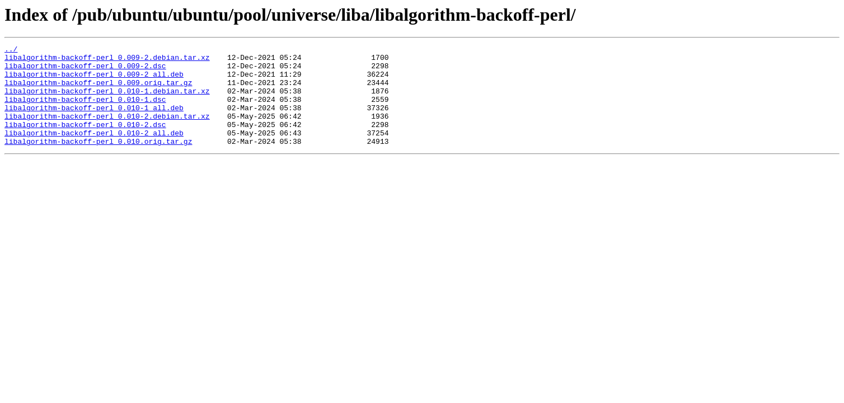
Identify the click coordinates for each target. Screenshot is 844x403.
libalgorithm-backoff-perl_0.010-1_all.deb (94, 121)
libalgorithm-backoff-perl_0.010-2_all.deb (94, 151)
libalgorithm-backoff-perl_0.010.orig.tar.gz (98, 161)
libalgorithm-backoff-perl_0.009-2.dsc (85, 70)
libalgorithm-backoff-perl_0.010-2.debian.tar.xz (107, 131)
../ (10, 50)
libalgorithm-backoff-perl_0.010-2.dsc (85, 141)
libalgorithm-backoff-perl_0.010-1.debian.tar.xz (107, 101)
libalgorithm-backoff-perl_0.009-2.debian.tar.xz (107, 60)
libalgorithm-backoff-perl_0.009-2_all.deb (94, 81)
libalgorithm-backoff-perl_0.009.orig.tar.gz (98, 91)
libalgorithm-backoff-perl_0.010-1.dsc (85, 111)
